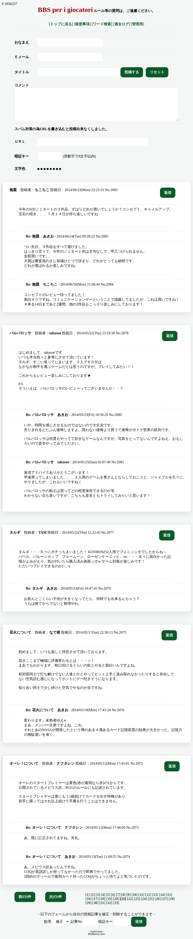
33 (116, 903)
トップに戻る (61, 24)
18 (102, 899)
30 (95, 903)
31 (102, 903)
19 (109, 899)
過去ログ (121, 24)
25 (151, 899)
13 (155, 895)
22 (130, 899)
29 (88, 903)
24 (144, 899)
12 (148, 895)
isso (102, 934)
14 (162, 895)
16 (88, 899)
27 (165, 899)
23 (137, 899)
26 (158, 899)
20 (116, 899)
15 (169, 895)
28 (171, 899)
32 (109, 903)
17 (95, 899)
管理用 (137, 24)
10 (134, 895)
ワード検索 (102, 24)
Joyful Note (96, 931)
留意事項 (82, 24)
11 (141, 895)
